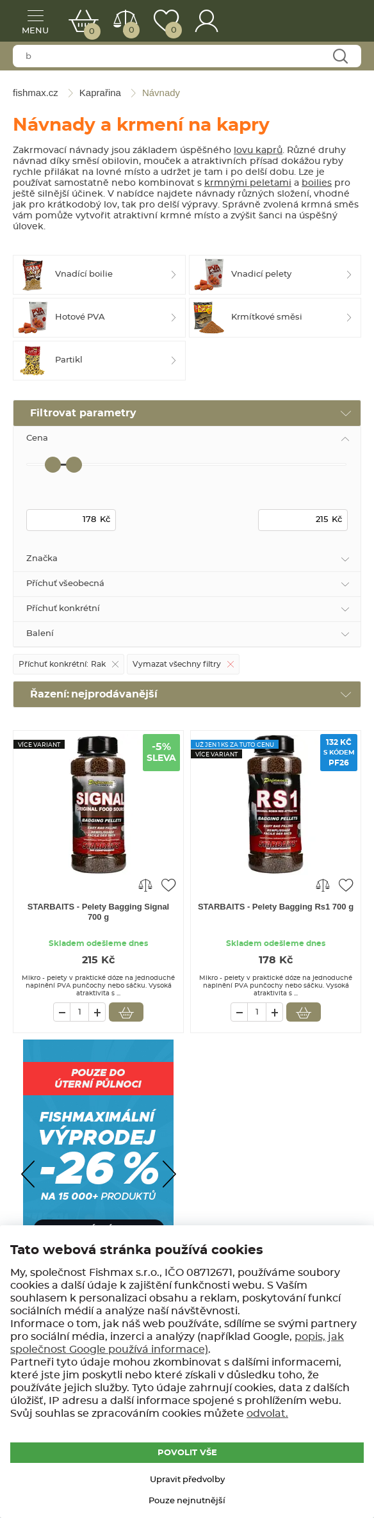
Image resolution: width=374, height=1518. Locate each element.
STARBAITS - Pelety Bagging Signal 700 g (99, 912)
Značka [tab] (42, 559)
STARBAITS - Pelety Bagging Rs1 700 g (276, 906)
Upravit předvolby (187, 1480)
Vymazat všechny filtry (177, 664)
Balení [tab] (40, 634)
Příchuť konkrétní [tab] (63, 609)
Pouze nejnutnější (187, 1501)
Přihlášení (206, 21)
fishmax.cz (332, 22)
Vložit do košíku (126, 1012)
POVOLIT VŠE (187, 1453)
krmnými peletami (247, 183)
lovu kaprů (258, 150)
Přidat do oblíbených (168, 884)
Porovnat (130, 30)
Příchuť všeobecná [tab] (65, 584)
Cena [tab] (37, 438)
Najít (339, 57)
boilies (317, 183)
